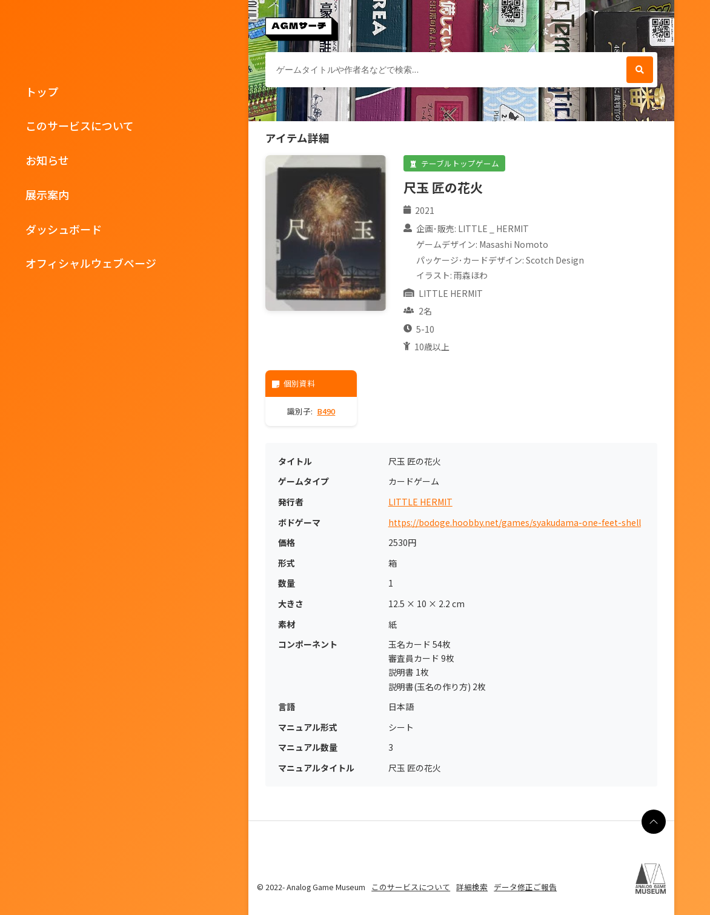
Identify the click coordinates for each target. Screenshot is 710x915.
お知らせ (47, 160)
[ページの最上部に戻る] (654, 822)
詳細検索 (472, 887)
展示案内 (47, 194)
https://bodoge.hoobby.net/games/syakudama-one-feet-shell (514, 522)
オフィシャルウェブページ (90, 263)
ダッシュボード (63, 229)
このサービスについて (79, 125)
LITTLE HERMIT (420, 502)
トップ (41, 91)
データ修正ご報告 (525, 887)
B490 (326, 411)
